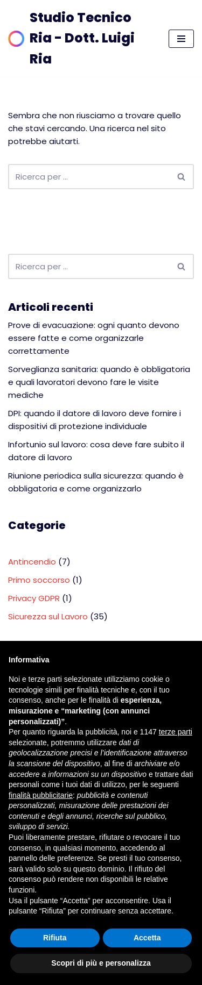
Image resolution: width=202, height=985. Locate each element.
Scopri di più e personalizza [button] (100, 963)
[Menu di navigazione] (181, 39)
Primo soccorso (39, 580)
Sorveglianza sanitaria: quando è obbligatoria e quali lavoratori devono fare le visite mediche (99, 382)
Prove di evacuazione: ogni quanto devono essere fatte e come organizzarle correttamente (93, 337)
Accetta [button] (147, 937)
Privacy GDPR (34, 598)
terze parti (175, 731)
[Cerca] (89, 176)
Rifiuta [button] (55, 937)
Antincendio (32, 561)
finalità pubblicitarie (41, 795)
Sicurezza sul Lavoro (48, 616)
